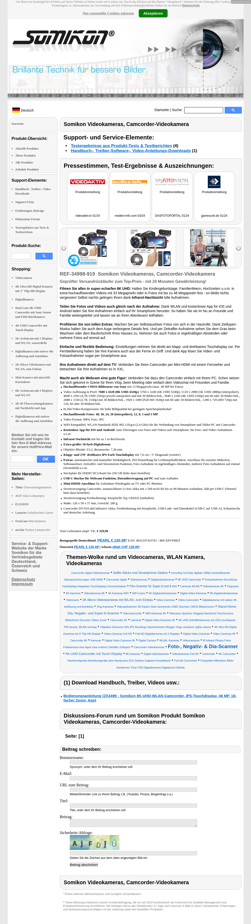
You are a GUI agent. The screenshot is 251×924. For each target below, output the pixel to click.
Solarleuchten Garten (34, 512)
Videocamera (23, 278)
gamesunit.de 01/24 (214, 215)
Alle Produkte (24, 162)
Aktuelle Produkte (27, 148)
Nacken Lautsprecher (32, 530)
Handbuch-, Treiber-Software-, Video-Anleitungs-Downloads (131, 150)
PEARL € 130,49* (112, 540)
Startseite (161, 110)
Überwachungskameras (33, 487)
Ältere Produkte (25, 155)
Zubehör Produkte (27, 169)
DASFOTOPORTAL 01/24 (172, 215)
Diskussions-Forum (27, 219)
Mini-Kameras (30, 521)
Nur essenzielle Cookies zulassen (108, 13)
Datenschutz (191, 5)
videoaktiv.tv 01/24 (87, 215)
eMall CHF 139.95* (126, 547)
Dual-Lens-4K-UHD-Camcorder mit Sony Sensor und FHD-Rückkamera (33, 312)
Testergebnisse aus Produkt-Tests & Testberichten (121, 145)
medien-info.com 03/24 (130, 215)
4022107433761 (146, 540)
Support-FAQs (24, 202)
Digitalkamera (24, 299)
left (63, 248)
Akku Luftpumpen (29, 496)
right (238, 248)
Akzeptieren (153, 13)
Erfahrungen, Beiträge (29, 210)
